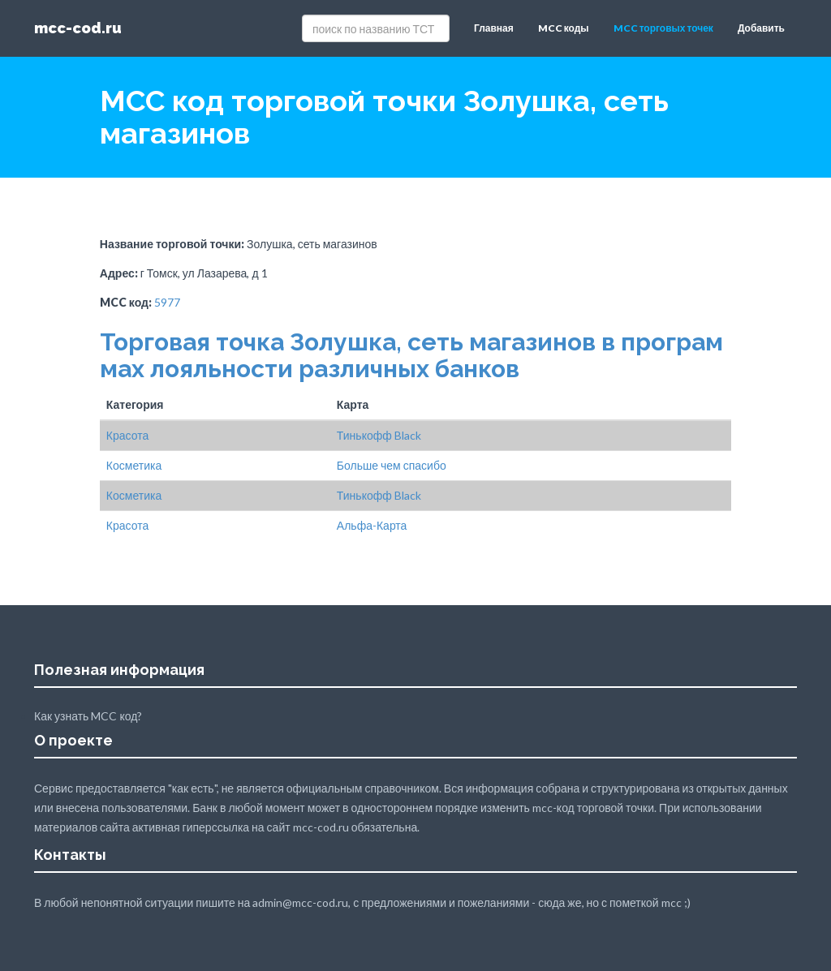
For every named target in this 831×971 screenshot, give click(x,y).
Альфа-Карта (372, 525)
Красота (127, 435)
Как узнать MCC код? (88, 716)
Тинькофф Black (379, 435)
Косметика (133, 465)
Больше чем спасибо (391, 465)
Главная (494, 28)
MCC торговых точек (663, 28)
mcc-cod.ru (78, 28)
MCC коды (563, 28)
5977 (167, 302)
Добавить (761, 28)
